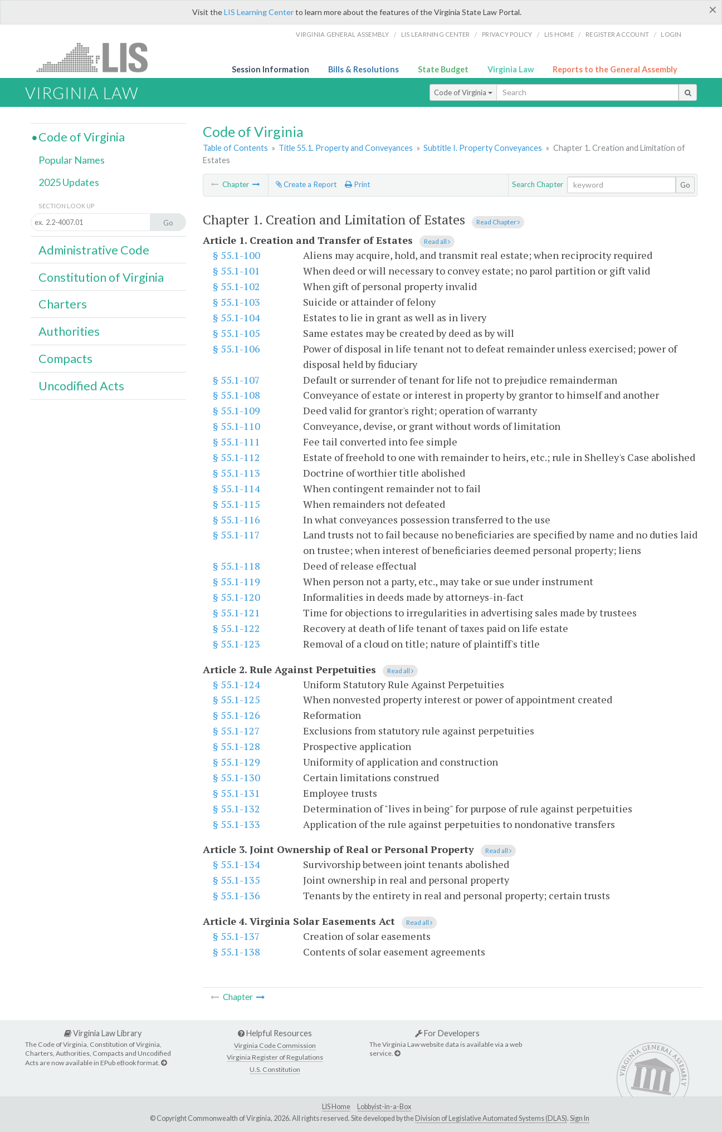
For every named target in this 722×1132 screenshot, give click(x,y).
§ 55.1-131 (236, 793)
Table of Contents (235, 148)
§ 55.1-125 (236, 699)
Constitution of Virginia (101, 277)
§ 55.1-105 (236, 333)
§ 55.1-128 (236, 746)
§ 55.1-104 (236, 317)
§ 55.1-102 (236, 286)
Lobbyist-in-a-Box (384, 1106)
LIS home (559, 34)
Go (685, 184)
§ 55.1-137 (236, 936)
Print (357, 184)
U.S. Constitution (275, 1069)
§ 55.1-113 (236, 472)
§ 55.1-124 (236, 684)
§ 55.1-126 (236, 715)
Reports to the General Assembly (615, 69)
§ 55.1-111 (236, 441)
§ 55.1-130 (236, 777)
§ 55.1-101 (236, 270)
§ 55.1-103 (236, 301)
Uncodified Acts (81, 386)
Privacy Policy (507, 34)
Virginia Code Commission (275, 1045)
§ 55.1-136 (236, 895)
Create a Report (306, 184)
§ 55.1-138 (236, 951)
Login (671, 34)
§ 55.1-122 (236, 628)
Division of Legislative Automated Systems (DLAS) (491, 1118)
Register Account (617, 34)
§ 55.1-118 (236, 565)
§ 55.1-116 (236, 519)
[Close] (713, 9)
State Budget (443, 69)
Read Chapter (498, 222)
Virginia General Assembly (342, 34)
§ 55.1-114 (236, 488)
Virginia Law (510, 69)
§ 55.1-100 (236, 255)
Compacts (65, 358)
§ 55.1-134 (236, 864)
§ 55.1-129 (236, 761)
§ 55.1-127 (236, 730)
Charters (62, 304)
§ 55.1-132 (236, 808)
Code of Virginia (463, 92)
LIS (98, 57)
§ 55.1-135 (236, 879)
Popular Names (71, 160)
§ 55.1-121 (236, 612)
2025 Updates (68, 182)
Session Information (270, 69)
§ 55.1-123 (236, 643)
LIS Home (336, 1106)
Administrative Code (93, 250)
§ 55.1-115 (236, 504)
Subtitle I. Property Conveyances (482, 148)
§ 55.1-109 (236, 410)
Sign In (579, 1118)
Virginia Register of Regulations (275, 1057)
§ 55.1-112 (236, 457)
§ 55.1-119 (236, 581)
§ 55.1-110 (236, 426)
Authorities (69, 331)
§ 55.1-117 (236, 534)
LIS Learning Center (259, 12)
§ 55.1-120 (236, 597)
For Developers (447, 1033)
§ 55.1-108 (236, 394)
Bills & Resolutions (363, 69)
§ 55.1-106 (236, 348)
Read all (437, 241)
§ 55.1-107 (236, 379)
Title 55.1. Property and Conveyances (346, 148)
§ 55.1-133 (236, 824)
